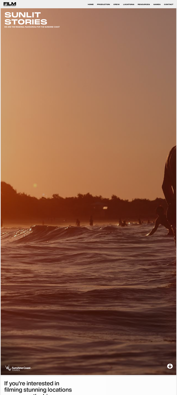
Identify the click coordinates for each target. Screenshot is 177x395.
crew (116, 4)
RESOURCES (144, 4)
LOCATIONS (128, 4)
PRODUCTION (103, 4)
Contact (168, 4)
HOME (91, 4)
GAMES (157, 4)
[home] (10, 4)
